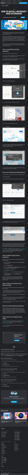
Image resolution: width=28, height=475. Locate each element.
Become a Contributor (3, 460)
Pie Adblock (2, 448)
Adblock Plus (2, 444)
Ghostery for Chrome (17, 432)
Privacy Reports (3, 459)
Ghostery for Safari (17, 435)
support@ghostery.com (9, 398)
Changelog (2, 466)
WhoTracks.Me (3, 435)
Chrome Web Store (20, 355)
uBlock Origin (2, 451)
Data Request (16, 447)
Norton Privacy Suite (3, 447)
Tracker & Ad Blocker (4, 432)
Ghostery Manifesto (3, 457)
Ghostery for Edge (16, 438)
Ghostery (15, 39)
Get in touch (4, 325)
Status (2, 456)
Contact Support (16, 444)
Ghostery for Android (17, 439)
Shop (2, 463)
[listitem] (7, 418)
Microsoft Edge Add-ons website (9, 355)
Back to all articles (4, 5)
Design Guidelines (16, 448)
